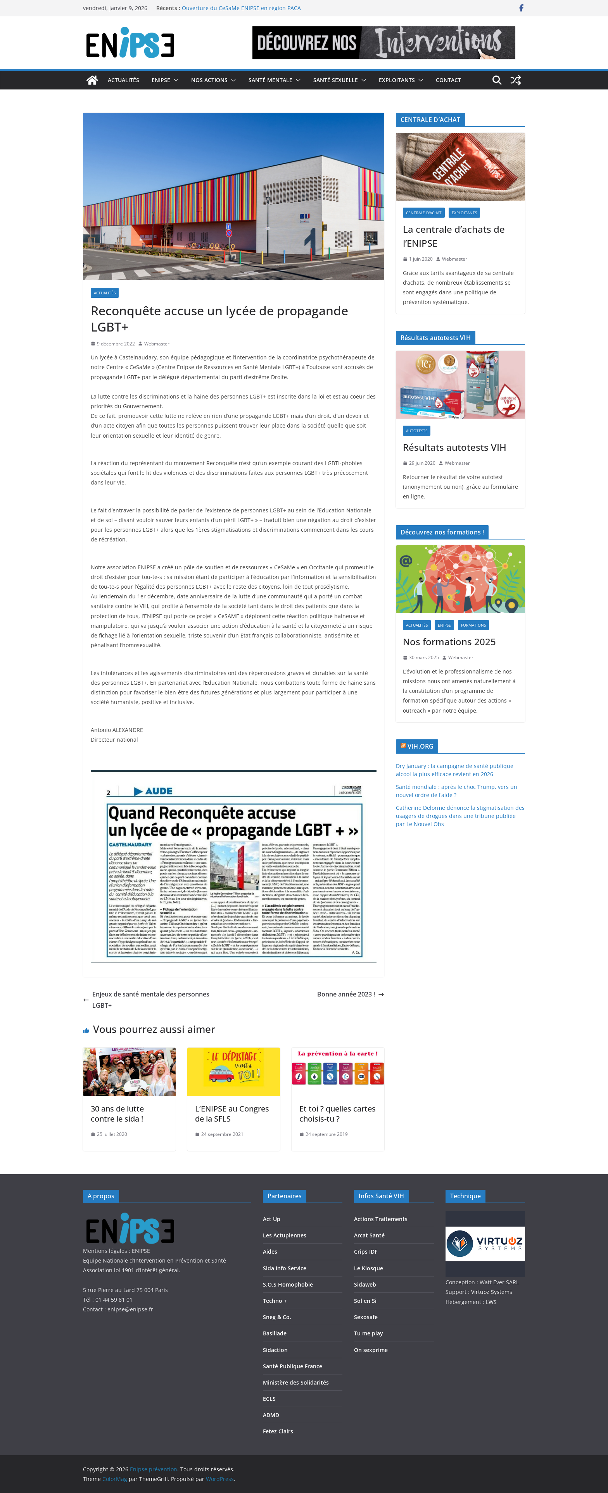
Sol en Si (365, 1300)
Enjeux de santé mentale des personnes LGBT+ (146, 1000)
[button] (174, 80)
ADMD (271, 1415)
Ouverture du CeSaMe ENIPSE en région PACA (241, 8)
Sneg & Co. (277, 1317)
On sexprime (371, 1350)
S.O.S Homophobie (288, 1284)
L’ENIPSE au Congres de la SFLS (232, 1113)
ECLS (269, 1398)
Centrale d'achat (424, 212)
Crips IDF (365, 1251)
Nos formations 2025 (449, 641)
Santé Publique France (292, 1366)
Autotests (416, 430)
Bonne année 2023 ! (350, 994)
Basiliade (275, 1333)
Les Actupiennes (284, 1235)
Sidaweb (365, 1284)
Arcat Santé (369, 1235)
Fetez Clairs (278, 1431)
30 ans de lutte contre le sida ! (117, 1113)
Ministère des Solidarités (296, 1382)
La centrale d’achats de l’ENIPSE (454, 236)
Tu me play (368, 1333)
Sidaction (275, 1350)
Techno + (275, 1300)
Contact (448, 80)
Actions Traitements (381, 1219)
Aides (270, 1251)
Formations (473, 625)
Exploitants (397, 80)
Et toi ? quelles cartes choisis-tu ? (337, 1113)
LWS (490, 1302)
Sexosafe (366, 1317)
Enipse (161, 80)
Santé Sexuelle (335, 80)
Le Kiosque (368, 1268)
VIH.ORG (421, 746)
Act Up (271, 1219)
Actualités (123, 80)
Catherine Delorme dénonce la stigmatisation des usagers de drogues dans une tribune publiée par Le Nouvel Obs (460, 816)
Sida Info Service (284, 1268)
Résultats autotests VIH (454, 447)
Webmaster (156, 343)
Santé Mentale (270, 80)
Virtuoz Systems (491, 1291)
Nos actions (209, 80)
